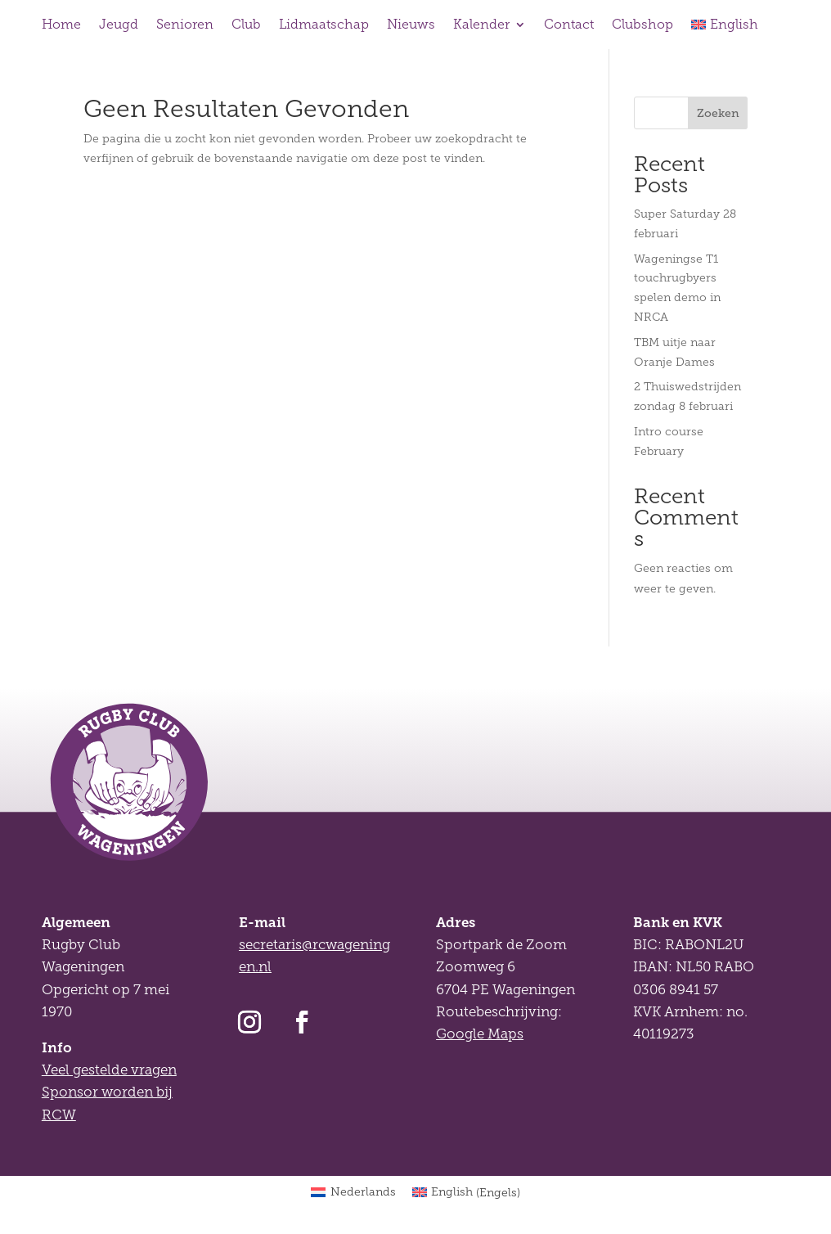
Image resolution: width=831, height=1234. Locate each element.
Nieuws (411, 25)
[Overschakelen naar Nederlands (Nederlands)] (353, 1193)
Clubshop (642, 25)
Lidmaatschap (324, 25)
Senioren (184, 25)
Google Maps (479, 1034)
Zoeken (718, 112)
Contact (569, 25)
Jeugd (118, 25)
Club (246, 25)
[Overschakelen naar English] (724, 28)
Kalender (481, 25)
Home (61, 25)
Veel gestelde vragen (109, 1070)
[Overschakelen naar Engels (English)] (466, 1193)
